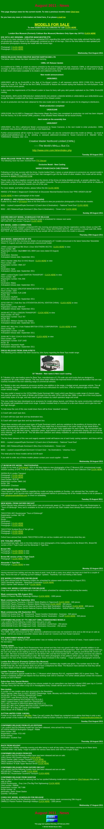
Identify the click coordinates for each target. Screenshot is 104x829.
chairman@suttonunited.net (91, 718)
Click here (75, 12)
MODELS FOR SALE (52, 24)
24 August (23, 201)
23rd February (84, 779)
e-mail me (61, 17)
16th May (28, 715)
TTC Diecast (41, 161)
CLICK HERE (70, 28)
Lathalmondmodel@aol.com (16, 495)
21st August (23, 467)
